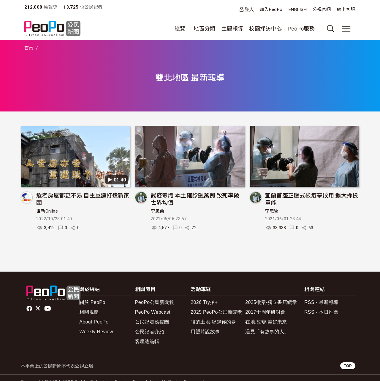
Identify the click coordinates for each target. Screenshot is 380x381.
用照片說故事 (205, 331)
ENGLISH (298, 9)
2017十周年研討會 (265, 312)
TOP (348, 366)
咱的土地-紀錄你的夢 (213, 321)
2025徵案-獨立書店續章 (271, 302)
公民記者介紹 (149, 331)
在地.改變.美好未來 (266, 321)
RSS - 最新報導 (321, 302)
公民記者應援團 (152, 321)
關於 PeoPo (92, 302)
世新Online (47, 211)
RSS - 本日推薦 (321, 312)
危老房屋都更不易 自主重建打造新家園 (82, 198)
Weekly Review (96, 331)
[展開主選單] (346, 29)
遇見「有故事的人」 (267, 331)
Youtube (48, 309)
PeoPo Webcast (152, 312)
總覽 (180, 28)
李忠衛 (157, 211)
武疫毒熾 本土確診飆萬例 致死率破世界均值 (195, 198)
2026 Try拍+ (204, 302)
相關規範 (89, 312)
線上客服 (346, 9)
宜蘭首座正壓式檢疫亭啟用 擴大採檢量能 (311, 198)
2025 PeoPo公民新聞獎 (216, 312)
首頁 (29, 48)
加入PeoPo (271, 9)
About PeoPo (93, 321)
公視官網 (322, 9)
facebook (29, 309)
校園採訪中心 (265, 28)
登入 (249, 9)
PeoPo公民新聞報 (154, 302)
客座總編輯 (147, 341)
